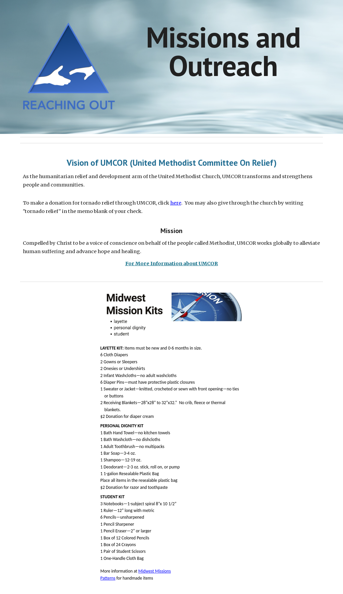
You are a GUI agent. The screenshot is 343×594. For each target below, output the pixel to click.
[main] (223, 51)
